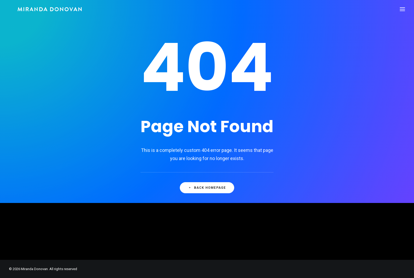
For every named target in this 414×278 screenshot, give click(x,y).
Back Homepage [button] (207, 188)
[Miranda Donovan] (41, 9)
